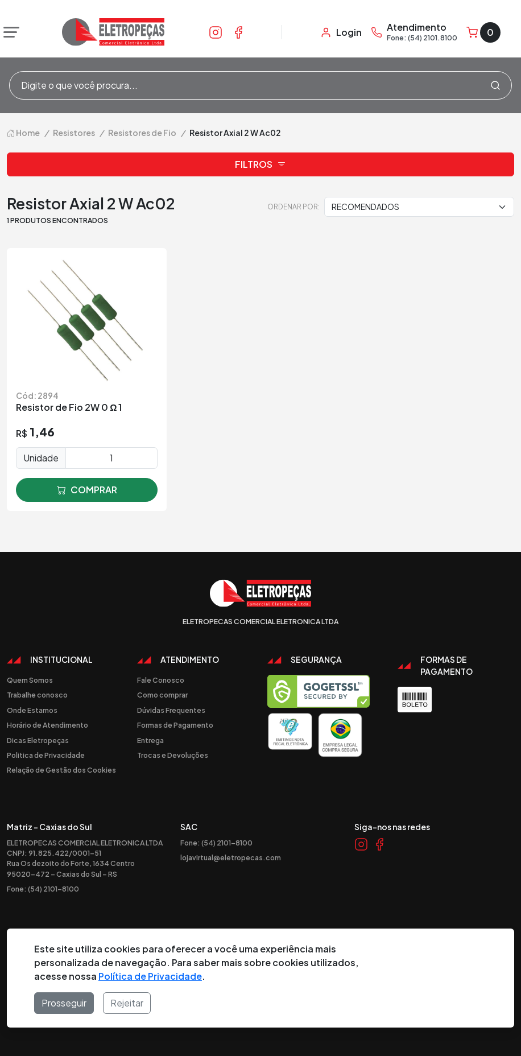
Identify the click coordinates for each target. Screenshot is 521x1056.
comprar (87, 490)
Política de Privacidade (150, 976)
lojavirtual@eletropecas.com (230, 857)
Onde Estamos (32, 710)
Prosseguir (64, 1003)
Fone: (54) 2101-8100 (43, 888)
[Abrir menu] (8, 32)
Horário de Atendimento (47, 724)
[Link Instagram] (215, 32)
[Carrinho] (483, 32)
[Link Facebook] (238, 32)
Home (23, 132)
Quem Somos (30, 679)
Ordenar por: (293, 206)
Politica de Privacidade (46, 755)
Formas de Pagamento (175, 724)
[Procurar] (495, 85)
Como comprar (162, 694)
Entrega (150, 740)
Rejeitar (126, 1003)
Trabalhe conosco (37, 694)
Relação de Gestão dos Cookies (61, 769)
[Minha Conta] (341, 32)
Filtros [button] (260, 164)
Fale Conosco (160, 679)
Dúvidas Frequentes (171, 710)
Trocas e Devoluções (172, 755)
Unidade (41, 458)
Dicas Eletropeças (38, 740)
